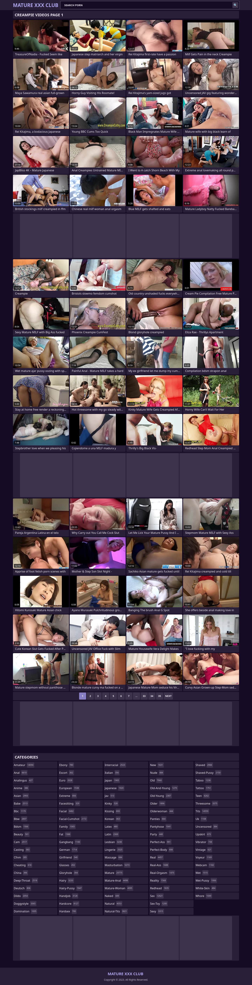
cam (21, 842)
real (157, 857)
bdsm (21, 826)
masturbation (117, 865)
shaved (204, 765)
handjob (68, 896)
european (69, 788)
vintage (203, 849)
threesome (206, 803)
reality (158, 880)
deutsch (22, 888)
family (67, 826)
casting (22, 849)
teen (202, 795)
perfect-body (162, 849)
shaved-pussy (208, 772)
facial (67, 811)
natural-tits (116, 911)
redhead (160, 888)
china (21, 872)
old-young (161, 795)
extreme (68, 795)
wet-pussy (206, 880)
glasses (67, 865)
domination (25, 911)
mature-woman (119, 888)
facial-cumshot (73, 819)
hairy (66, 880)
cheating (23, 865)
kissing (113, 811)
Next (168, 696)
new (157, 765)
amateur (24, 765)
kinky (111, 803)
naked (112, 896)
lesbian (114, 842)
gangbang (70, 842)
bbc (20, 811)
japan (112, 780)
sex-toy (159, 903)
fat (65, 834)
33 (144, 696)
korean (113, 819)
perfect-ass (161, 842)
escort (66, 772)
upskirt (203, 834)
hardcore (69, 903)
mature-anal (117, 880)
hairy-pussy (71, 888)
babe (21, 803)
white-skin (205, 888)
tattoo (203, 788)
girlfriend (68, 857)
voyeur (203, 857)
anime (21, 788)
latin (112, 834)
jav (110, 795)
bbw (20, 819)
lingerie (114, 849)
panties (158, 819)
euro (66, 780)
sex (157, 896)
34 (151, 696)
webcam (205, 865)
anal (20, 772)
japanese (114, 788)
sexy (157, 911)
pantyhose (161, 826)
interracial (115, 765)
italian (112, 772)
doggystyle (25, 903)
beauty (22, 834)
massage (114, 857)
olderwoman (162, 811)
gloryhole (69, 872)
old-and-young (164, 788)
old (156, 780)
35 (159, 696)
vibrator (204, 842)
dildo (21, 896)
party (157, 834)
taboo (203, 780)
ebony (66, 765)
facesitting (69, 803)
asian (21, 795)
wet (201, 872)
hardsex (68, 911)
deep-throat (26, 880)
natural (113, 903)
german (68, 849)
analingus (23, 780)
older (157, 803)
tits (202, 811)
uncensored (206, 826)
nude (157, 772)
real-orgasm (162, 872)
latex (111, 826)
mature (114, 872)
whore (203, 896)
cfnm (20, 857)
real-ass (159, 865)
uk (201, 819)
